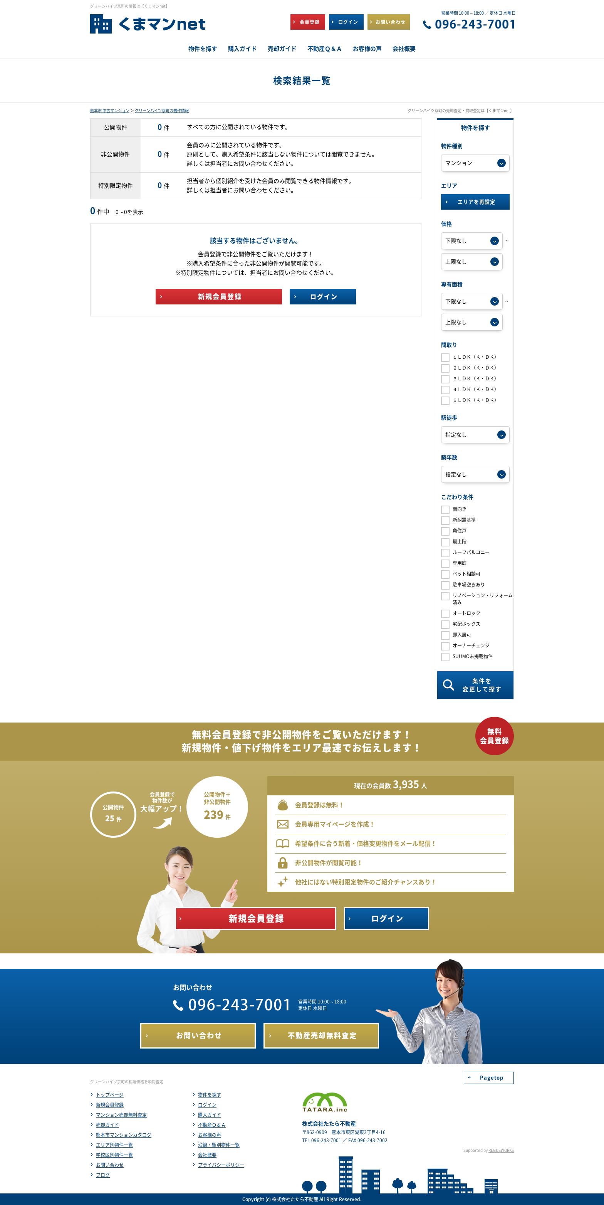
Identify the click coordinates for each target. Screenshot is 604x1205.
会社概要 (207, 1155)
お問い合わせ (110, 1165)
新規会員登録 (110, 1104)
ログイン (207, 1104)
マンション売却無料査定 (121, 1115)
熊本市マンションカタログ (123, 1135)
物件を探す (209, 1094)
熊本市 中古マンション (109, 111)
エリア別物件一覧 (114, 1145)
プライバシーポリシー (221, 1165)
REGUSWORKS (501, 1150)
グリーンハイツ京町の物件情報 (162, 111)
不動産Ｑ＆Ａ (212, 1125)
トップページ (110, 1094)
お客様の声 (209, 1135)
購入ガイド (209, 1115)
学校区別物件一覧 (114, 1155)
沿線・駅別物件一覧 (219, 1145)
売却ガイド (107, 1125)
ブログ (103, 1175)
